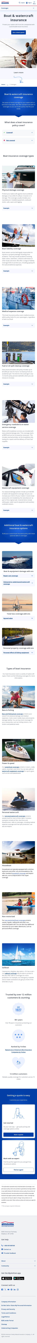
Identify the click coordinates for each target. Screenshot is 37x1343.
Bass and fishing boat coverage (12, 714)
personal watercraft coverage (15, 816)
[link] (8, 1245)
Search (22, 3)
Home (3, 84)
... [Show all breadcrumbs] (7, 84)
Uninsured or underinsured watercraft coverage (18, 583)
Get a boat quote (18, 32)
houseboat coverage (19, 873)
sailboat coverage (11, 973)
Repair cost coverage (18, 576)
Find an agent (18, 1170)
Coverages (17, 8)
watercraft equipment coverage (13, 771)
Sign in (29, 3)
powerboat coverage (12, 767)
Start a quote (18, 1135)
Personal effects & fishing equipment (18, 653)
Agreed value (18, 618)
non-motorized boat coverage (15, 920)
